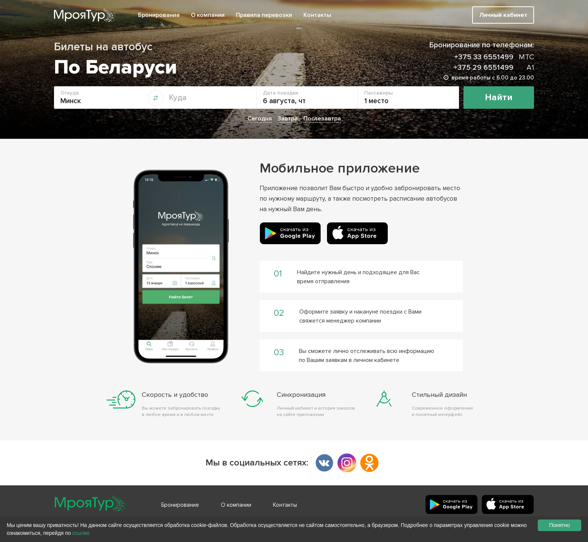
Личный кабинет (503, 15)
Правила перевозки (264, 15)
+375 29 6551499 (493, 67)
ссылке (81, 533)
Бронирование (159, 15)
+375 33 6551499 (494, 57)
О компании (208, 15)
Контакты (317, 15)
